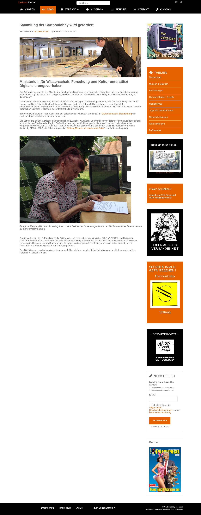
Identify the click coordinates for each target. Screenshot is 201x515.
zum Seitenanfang (105, 508)
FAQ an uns (155, 130)
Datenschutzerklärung (160, 412)
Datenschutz (47, 508)
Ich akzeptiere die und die (164, 409)
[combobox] (93, 3)
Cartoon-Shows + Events (161, 97)
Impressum (65, 508)
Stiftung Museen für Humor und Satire (85, 128)
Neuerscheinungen (158, 117)
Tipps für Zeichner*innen (161, 110)
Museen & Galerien (158, 84)
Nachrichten (41, 31)
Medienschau (155, 104)
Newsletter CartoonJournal (163, 390)
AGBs (79, 508)
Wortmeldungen (157, 124)
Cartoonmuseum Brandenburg (117, 114)
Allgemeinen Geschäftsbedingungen (160, 408)
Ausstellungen (156, 90)
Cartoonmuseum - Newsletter (164, 387)
